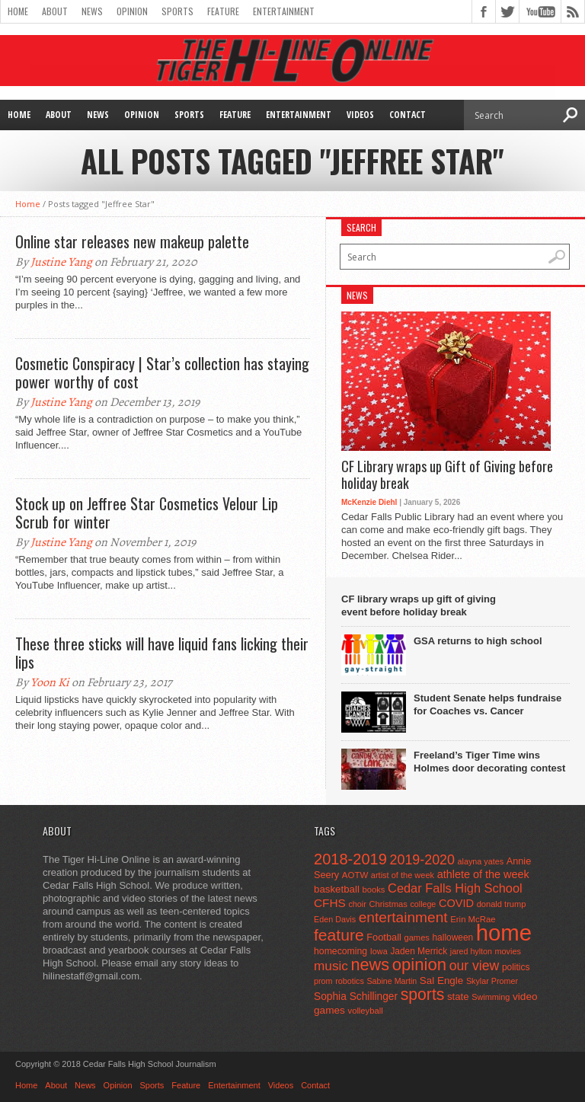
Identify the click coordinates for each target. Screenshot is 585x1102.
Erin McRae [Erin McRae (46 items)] (472, 919)
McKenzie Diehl (369, 502)
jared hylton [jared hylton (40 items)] (471, 951)
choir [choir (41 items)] (357, 904)
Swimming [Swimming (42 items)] (491, 996)
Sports (177, 11)
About (55, 11)
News (92, 11)
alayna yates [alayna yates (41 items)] (480, 861)
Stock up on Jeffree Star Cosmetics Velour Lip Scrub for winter (146, 512)
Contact (407, 114)
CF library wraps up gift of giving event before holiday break (418, 605)
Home (18, 11)
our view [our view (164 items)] (474, 965)
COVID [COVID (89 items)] (456, 903)
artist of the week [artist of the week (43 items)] (402, 875)
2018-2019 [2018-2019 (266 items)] (350, 859)
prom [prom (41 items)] (323, 980)
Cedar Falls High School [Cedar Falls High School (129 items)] (455, 888)
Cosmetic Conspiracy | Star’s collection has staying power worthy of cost (162, 372)
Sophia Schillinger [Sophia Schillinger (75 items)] (356, 996)
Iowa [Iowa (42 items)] (379, 951)
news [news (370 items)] (370, 964)
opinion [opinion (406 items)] (419, 964)
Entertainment (284, 11)
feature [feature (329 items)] (339, 935)
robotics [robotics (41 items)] (349, 980)
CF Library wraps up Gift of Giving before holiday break (447, 474)
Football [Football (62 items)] (383, 937)
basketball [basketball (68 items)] (337, 889)
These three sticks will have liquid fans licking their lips (161, 652)
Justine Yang (61, 262)
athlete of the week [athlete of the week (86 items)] (483, 874)
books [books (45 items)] (374, 889)
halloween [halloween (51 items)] (453, 937)
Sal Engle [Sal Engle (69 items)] (441, 980)
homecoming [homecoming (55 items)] (340, 951)
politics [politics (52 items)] (515, 967)
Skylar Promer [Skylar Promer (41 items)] (492, 980)
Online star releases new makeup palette (132, 241)
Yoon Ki (49, 682)
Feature (223, 11)
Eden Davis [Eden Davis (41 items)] (335, 919)
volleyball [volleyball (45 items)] (365, 1010)
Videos (360, 114)
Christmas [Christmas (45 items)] (388, 904)
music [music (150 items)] (331, 965)
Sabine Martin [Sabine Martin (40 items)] (391, 980)
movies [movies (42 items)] (508, 951)
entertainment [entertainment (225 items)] (403, 917)
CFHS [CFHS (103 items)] (330, 902)
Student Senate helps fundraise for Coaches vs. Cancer (487, 704)
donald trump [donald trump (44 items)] (501, 904)
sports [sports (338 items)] (423, 994)
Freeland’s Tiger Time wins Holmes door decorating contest (489, 761)
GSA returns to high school (478, 641)
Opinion (132, 11)
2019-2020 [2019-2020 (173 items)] (422, 859)
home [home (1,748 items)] (504, 932)
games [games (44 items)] (417, 937)
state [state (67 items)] (458, 996)
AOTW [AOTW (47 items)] (355, 875)
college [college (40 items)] (423, 904)
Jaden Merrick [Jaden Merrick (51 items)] (418, 951)
